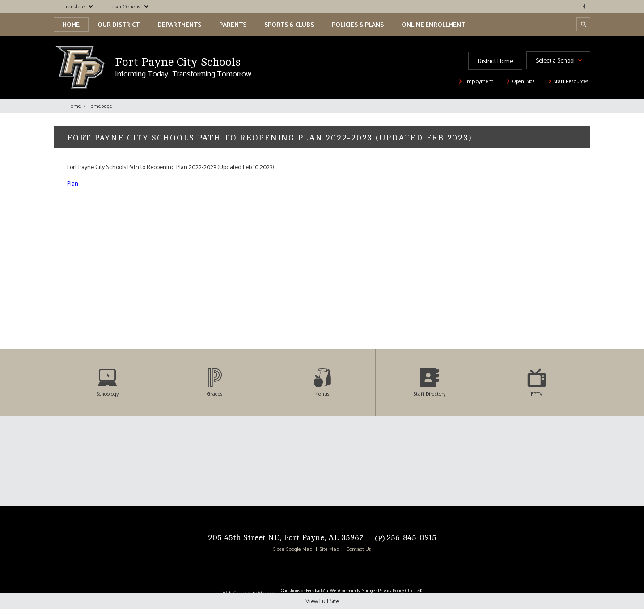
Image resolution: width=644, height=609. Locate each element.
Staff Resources (571, 82)
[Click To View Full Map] (322, 461)
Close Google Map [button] (292, 549)
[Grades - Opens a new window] (214, 382)
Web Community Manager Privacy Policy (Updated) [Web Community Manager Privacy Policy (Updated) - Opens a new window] (376, 590)
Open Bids (523, 82)
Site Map (329, 549)
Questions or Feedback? (303, 590)
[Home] (71, 24)
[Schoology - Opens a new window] (107, 382)
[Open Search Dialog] (583, 24)
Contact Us (359, 549)
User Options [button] (125, 7)
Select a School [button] (555, 61)
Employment (478, 82)
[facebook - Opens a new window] (583, 6)
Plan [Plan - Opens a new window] (72, 184)
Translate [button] (74, 7)
